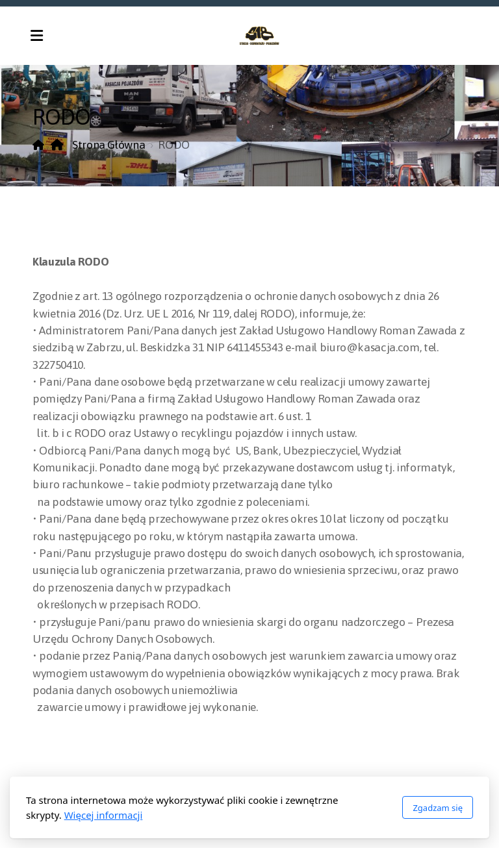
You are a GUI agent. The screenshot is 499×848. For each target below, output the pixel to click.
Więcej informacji (103, 814)
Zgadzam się (438, 808)
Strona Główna (98, 144)
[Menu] (36, 35)
